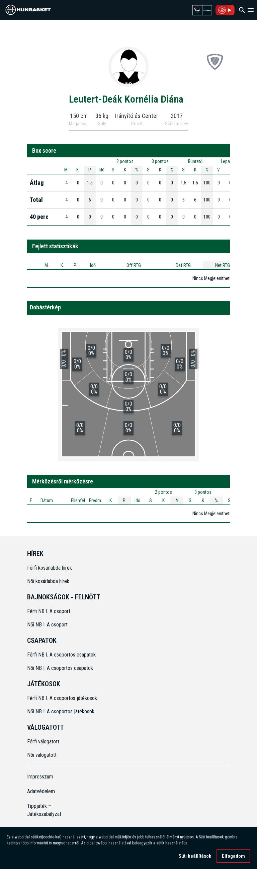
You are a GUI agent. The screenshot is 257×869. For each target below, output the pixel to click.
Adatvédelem (41, 791)
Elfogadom (233, 860)
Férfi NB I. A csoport (48, 611)
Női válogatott (42, 755)
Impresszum (40, 776)
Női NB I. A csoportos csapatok (60, 668)
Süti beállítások (194, 860)
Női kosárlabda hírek (48, 581)
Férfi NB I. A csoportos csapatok (62, 654)
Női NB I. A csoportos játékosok (60, 711)
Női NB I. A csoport (47, 624)
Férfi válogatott (43, 741)
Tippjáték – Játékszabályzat (44, 810)
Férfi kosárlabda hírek (49, 568)
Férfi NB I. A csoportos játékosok (62, 698)
